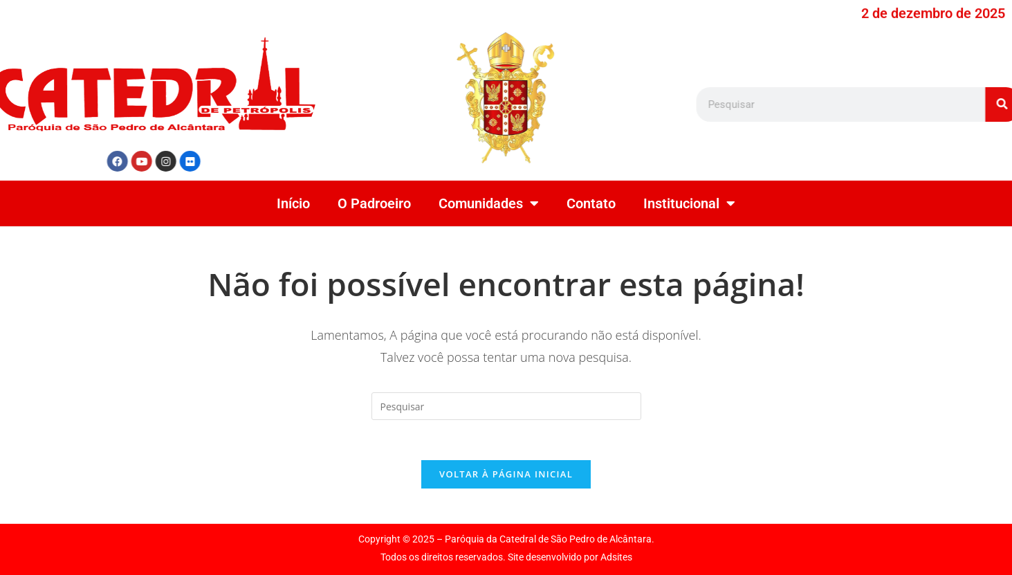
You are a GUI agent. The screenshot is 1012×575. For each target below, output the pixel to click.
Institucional (689, 203)
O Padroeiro (374, 203)
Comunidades (489, 203)
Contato (591, 203)
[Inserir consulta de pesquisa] (506, 406)
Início (293, 203)
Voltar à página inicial (506, 476)
